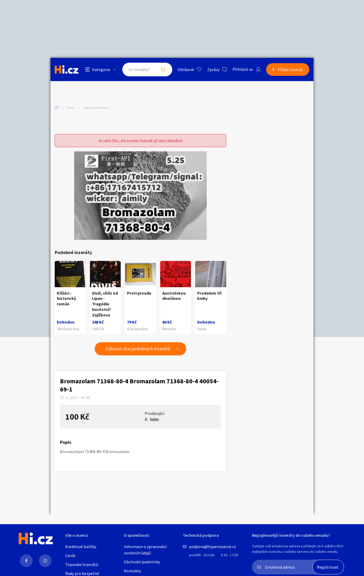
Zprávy (213, 69)
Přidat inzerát (290, 69)
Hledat (163, 69)
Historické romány (95, 108)
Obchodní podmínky (142, 561)
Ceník (70, 555)
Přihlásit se (242, 69)
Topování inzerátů (81, 564)
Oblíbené (186, 69)
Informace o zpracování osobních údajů (145, 549)
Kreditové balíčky (80, 546)
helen (154, 419)
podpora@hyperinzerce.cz (212, 546)
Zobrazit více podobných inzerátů (137, 349)
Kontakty (132, 570)
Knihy (71, 108)
